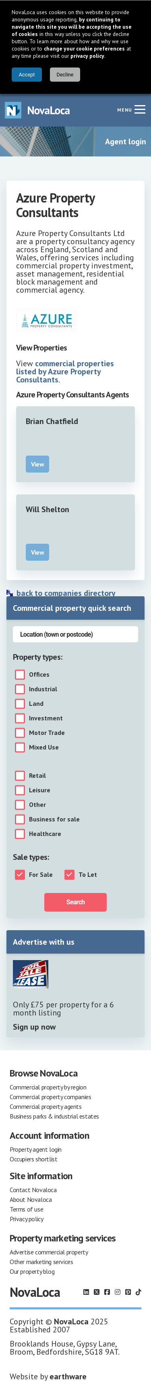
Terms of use (26, 1209)
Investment (46, 718)
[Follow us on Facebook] (107, 1292)
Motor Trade (47, 733)
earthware (68, 1376)
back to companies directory (66, 593)
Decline (64, 75)
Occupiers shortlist (33, 1159)
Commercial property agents (46, 1106)
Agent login (125, 141)
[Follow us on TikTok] (138, 1292)
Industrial (43, 689)
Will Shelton (47, 509)
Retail (37, 775)
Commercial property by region (48, 1087)
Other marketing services (41, 1262)
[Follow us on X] (96, 1292)
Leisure (39, 790)
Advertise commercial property (49, 1252)
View (37, 464)
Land (36, 703)
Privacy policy (26, 1219)
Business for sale (54, 819)
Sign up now (34, 1027)
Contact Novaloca (33, 1190)
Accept (27, 75)
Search (75, 902)
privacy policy (87, 55)
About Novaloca (31, 1199)
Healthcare (45, 834)
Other (37, 804)
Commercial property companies (50, 1097)
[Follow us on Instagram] (117, 1292)
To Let (88, 874)
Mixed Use (44, 747)
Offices (39, 674)
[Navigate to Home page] (37, 110)
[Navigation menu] (139, 109)
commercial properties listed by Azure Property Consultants (65, 371)
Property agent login (36, 1149)
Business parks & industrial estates (54, 1116)
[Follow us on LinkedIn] (86, 1292)
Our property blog (32, 1271)
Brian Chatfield (52, 421)
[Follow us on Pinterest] (128, 1292)
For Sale (41, 874)
